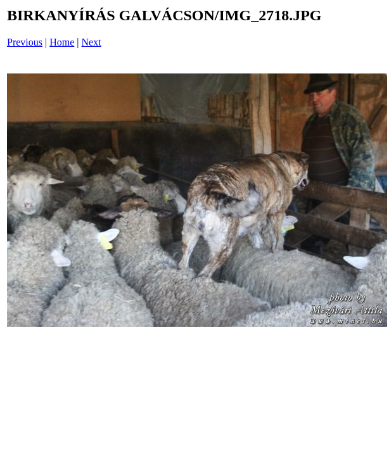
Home (61, 42)
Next (91, 42)
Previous (24, 42)
